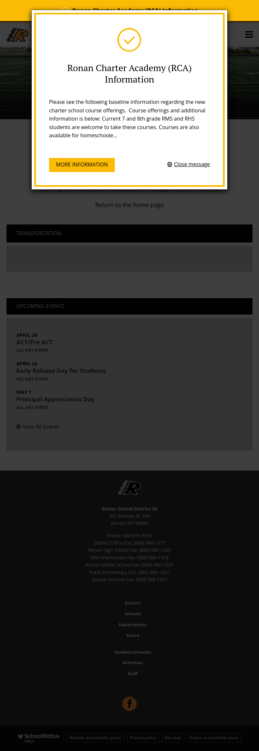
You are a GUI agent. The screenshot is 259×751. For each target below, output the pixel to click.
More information (82, 164)
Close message (192, 164)
